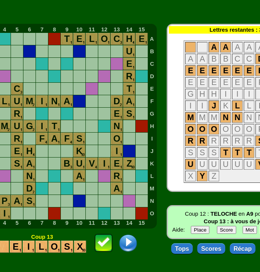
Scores (211, 249)
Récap (243, 249)
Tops (182, 249)
